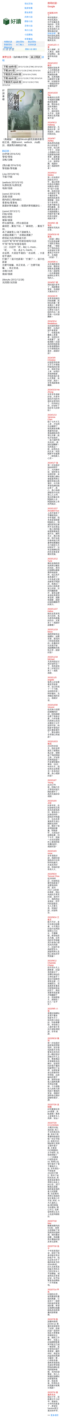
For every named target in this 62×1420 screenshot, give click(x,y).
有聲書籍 (29, 39)
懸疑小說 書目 (31, 49)
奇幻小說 (29, 30)
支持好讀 (32, 44)
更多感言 (55, 1415)
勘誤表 (5, 151)
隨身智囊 (29, 8)
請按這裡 (52, 33)
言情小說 (29, 26)
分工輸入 (20, 44)
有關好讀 (8, 42)
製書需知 (8, 44)
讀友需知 (20, 42)
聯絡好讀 (8, 47)
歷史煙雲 (29, 12)
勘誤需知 (32, 42)
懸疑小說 (29, 21)
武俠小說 (29, 17)
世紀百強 (29, 3)
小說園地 (29, 34)
